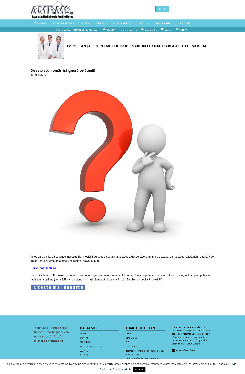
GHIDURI (84, 355)
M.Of (84, 23)
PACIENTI (185, 23)
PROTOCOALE (63, 29)
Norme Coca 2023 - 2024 (86, 29)
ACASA (83, 333)
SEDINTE (84, 350)
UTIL (143, 23)
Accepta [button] (139, 369)
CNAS (128, 333)
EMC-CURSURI (163, 23)
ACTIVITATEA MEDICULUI (91, 346)
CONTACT (85, 337)
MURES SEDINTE (129, 29)
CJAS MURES (131, 337)
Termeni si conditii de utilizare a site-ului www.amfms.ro (145, 352)
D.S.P (128, 342)
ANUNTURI (85, 342)
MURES (100, 23)
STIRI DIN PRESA (62, 23)
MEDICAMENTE (122, 23)
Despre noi (131, 346)
